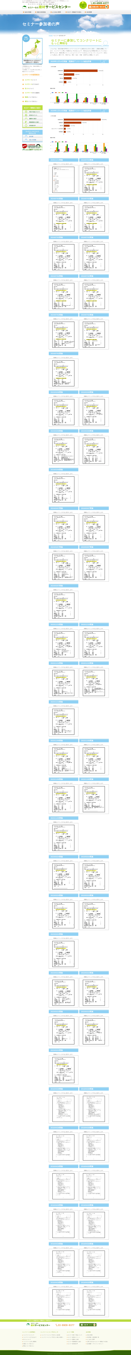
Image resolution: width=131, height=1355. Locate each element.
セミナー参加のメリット (74, 1337)
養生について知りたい (28, 1346)
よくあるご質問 (91, 1339)
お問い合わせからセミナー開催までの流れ (97, 1341)
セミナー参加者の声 (73, 1343)
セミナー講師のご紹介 (73, 1339)
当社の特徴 (89, 1335)
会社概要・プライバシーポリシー (95, 1343)
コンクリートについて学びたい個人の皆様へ (52, 1337)
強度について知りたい (28, 1343)
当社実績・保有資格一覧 (93, 1337)
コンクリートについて (28, 1335)
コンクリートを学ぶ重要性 (29, 1341)
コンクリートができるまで (29, 1337)
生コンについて (27, 1339)
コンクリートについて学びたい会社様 (50, 1335)
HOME (51, 35)
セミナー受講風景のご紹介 (74, 1341)
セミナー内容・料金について (75, 1335)
